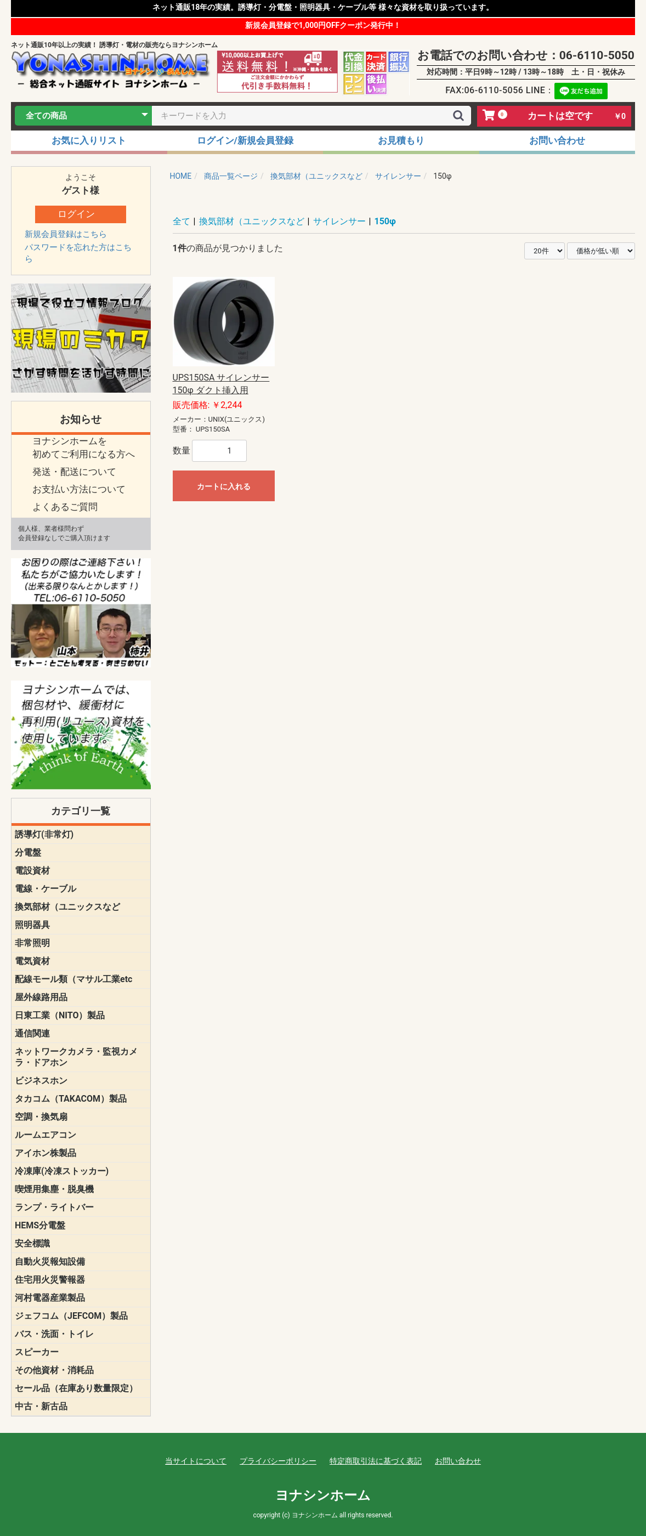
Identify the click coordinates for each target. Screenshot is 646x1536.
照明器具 (32, 925)
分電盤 (28, 852)
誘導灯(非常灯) (44, 834)
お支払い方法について (79, 489)
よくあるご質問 (65, 506)
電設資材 (32, 870)
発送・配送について (74, 471)
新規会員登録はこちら (66, 234)
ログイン (76, 213)
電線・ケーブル (45, 888)
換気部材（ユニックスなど (67, 907)
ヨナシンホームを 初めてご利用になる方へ (83, 447)
